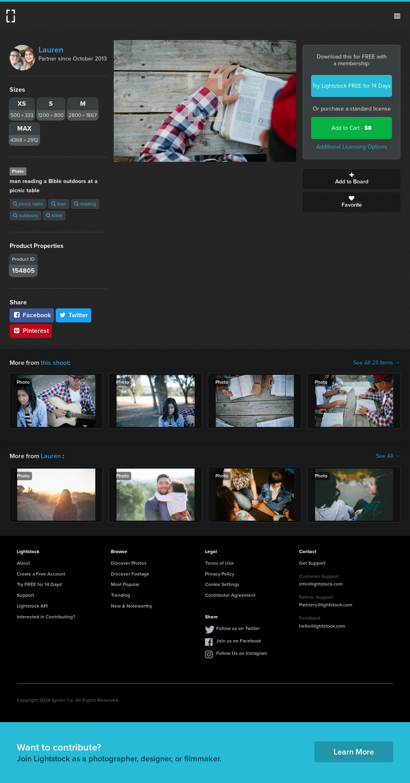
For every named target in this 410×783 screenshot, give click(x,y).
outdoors (25, 215)
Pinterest (31, 330)
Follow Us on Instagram (241, 653)
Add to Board (351, 179)
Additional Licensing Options (351, 147)
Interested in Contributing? (46, 616)
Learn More (354, 752)
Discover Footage (130, 574)
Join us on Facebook (238, 640)
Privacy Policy (219, 574)
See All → (388, 456)
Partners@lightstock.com (325, 604)
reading (85, 203)
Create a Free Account (41, 574)
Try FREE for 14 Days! (39, 584)
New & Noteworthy (131, 606)
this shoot (55, 362)
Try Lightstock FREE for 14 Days (351, 86)
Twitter (73, 315)
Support (25, 595)
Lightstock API (32, 606)
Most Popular (125, 584)
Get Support (312, 563)
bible (54, 215)
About (23, 563)
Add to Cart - (352, 128)
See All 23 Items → (376, 363)
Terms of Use (219, 563)
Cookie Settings (222, 584)
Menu (397, 16)
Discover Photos (129, 563)
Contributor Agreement (230, 595)
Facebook (32, 315)
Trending (120, 595)
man (58, 203)
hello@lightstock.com (322, 626)
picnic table (28, 203)
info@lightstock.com (321, 584)
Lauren (51, 50)
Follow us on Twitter (238, 628)
